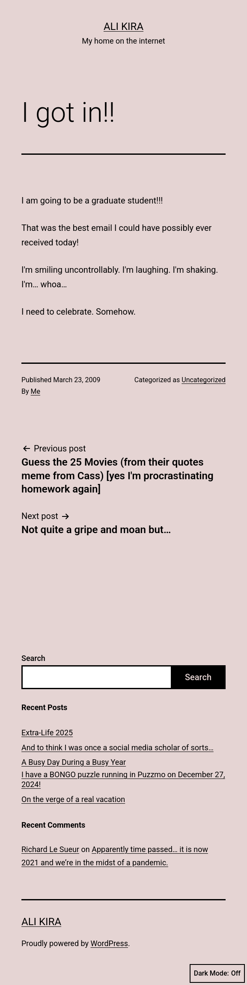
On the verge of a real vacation (73, 799)
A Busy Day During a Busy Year (73, 762)
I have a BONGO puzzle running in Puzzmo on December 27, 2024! (123, 779)
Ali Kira (123, 26)
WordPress (109, 943)
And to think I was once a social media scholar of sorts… (117, 747)
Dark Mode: (217, 973)
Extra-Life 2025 (47, 732)
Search (33, 658)
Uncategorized (204, 380)
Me (35, 391)
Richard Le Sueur (50, 849)
